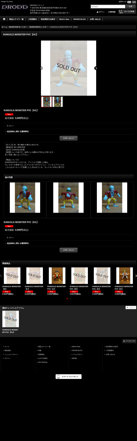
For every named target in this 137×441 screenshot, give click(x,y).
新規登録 (112, 12)
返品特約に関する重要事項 (18, 131)
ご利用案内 (110, 350)
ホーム (7, 346)
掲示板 (74, 358)
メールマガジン (77, 354)
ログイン (102, 12)
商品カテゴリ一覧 (44, 346)
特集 (39, 350)
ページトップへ (130, 341)
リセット (132, 307)
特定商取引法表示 (112, 346)
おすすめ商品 (42, 358)
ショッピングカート (11, 354)
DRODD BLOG (77, 350)
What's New (76, 346)
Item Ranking (42, 362)
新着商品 (41, 354)
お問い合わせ (68, 138)
